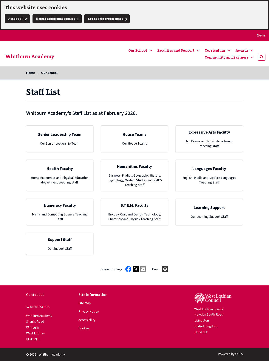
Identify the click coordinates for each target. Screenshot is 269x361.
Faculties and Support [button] (175, 50)
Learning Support (209, 208)
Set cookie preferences (105, 18)
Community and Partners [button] (226, 57)
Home (30, 73)
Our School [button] (137, 50)
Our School (49, 73)
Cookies (83, 328)
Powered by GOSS (230, 354)
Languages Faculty (209, 169)
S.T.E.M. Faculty (134, 205)
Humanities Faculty (134, 166)
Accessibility (86, 320)
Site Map (84, 303)
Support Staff (60, 240)
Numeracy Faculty (60, 205)
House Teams (134, 134)
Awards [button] (241, 50)
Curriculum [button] (215, 50)
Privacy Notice (88, 311)
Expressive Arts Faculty (209, 132)
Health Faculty (60, 169)
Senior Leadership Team (59, 134)
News (261, 35)
